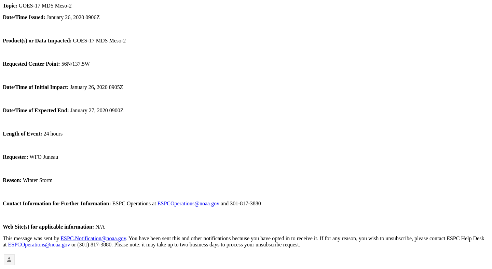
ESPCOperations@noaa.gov (188, 203)
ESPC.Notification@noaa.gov (93, 238)
